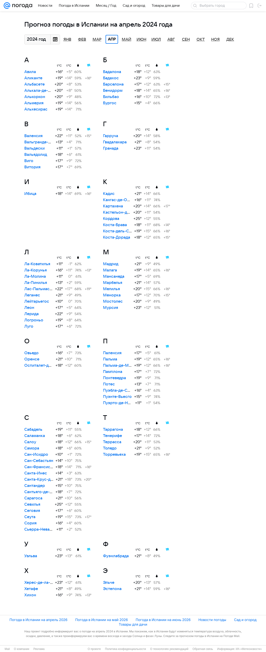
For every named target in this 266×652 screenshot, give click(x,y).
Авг (171, 39)
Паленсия (112, 353)
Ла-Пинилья (35, 283)
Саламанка (34, 436)
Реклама (38, 649)
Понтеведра (114, 378)
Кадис (109, 194)
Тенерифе (112, 436)
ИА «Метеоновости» (249, 649)
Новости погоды (212, 620)
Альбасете (34, 84)
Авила (30, 72)
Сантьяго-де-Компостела (48, 492)
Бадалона (112, 72)
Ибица (30, 194)
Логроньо (33, 320)
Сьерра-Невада (39, 529)
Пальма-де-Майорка (122, 365)
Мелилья (111, 289)
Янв (67, 39)
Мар (97, 39)
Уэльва (30, 556)
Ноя (215, 39)
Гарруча (110, 136)
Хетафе (31, 589)
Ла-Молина (35, 276)
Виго (28, 161)
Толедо (110, 448)
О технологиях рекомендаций (169, 649)
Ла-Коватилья (37, 264)
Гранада (110, 148)
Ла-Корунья (35, 270)
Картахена (113, 206)
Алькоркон (34, 97)
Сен (186, 39)
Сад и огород (245, 620)
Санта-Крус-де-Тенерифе (48, 479)
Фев (82, 39)
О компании (21, 649)
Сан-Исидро (36, 454)
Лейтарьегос (36, 301)
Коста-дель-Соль (119, 231)
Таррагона (113, 429)
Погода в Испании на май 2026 (101, 620)
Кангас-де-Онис (118, 200)
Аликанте (33, 78)
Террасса (112, 442)
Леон (29, 308)
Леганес (32, 295)
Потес (109, 384)
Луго (28, 326)
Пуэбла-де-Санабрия (123, 390)
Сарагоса (33, 498)
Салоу (30, 442)
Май (126, 39)
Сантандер (34, 486)
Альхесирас (35, 109)
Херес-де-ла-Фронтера (46, 583)
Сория (30, 523)
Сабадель (33, 429)
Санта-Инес (35, 473)
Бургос (109, 103)
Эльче (108, 583)
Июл (156, 39)
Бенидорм (112, 91)
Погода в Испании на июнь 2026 (163, 620)
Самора (31, 448)
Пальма (110, 359)
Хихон (30, 595)
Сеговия (32, 511)
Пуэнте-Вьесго (117, 397)
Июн (141, 39)
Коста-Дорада (116, 237)
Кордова (111, 219)
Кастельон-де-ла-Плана (126, 212)
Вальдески (34, 148)
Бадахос (111, 78)
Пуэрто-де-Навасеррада (126, 403)
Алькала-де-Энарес (43, 91)
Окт (201, 39)
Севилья (32, 504)
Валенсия (33, 136)
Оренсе (31, 359)
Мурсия (110, 308)
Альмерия (34, 103)
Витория (32, 167)
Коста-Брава (115, 225)
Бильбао (111, 97)
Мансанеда (113, 276)
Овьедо (31, 353)
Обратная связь (203, 649)
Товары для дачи (133, 624)
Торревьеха (114, 454)
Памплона (112, 372)
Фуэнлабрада (116, 556)
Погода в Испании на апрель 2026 (38, 620)
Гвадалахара (115, 142)
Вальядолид (35, 155)
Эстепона (112, 589)
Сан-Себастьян (38, 461)
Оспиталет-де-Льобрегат (48, 365)
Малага (110, 270)
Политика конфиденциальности (125, 649)
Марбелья (112, 283)
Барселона (113, 84)
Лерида (31, 314)
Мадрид (110, 264)
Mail (7, 649)
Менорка (112, 295)
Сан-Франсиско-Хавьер (47, 467)
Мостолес (113, 301)
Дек (230, 39)
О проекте (94, 649)
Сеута (29, 517)
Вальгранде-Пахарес (44, 142)
